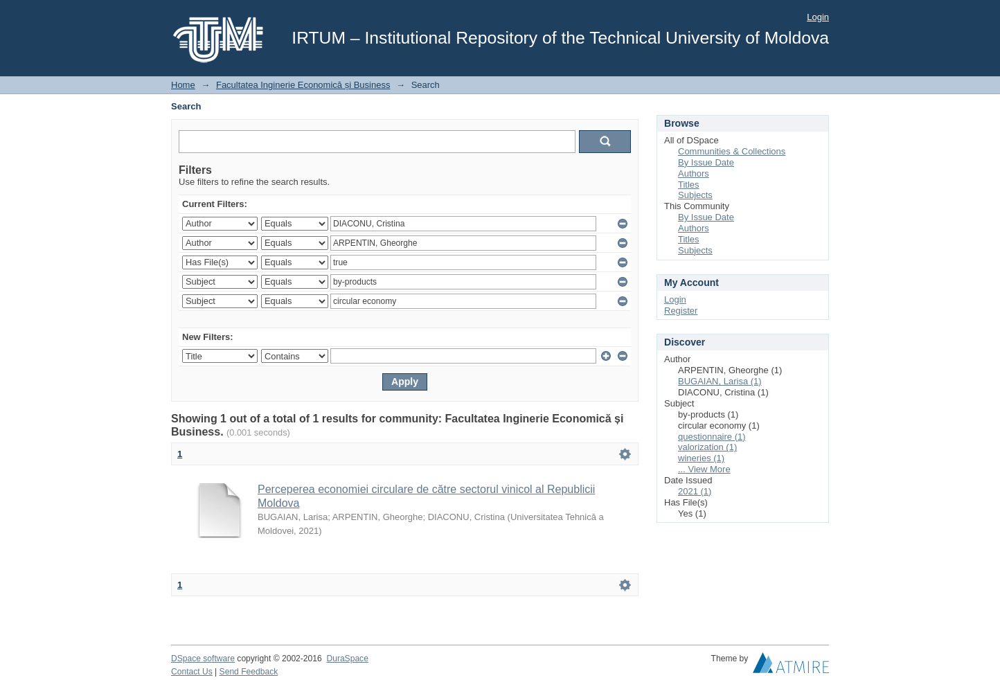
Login (818, 17)
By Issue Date (706, 162)
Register (680, 310)
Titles (688, 184)
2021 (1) (694, 491)
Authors (693, 173)
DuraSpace (347, 658)
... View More (704, 469)
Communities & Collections (731, 151)
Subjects (695, 195)
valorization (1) (707, 447)
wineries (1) (701, 458)
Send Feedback (249, 672)
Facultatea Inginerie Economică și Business (303, 85)
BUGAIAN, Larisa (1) (720, 381)
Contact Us (192, 672)
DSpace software (203, 658)
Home (183, 85)
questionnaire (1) (712, 436)
